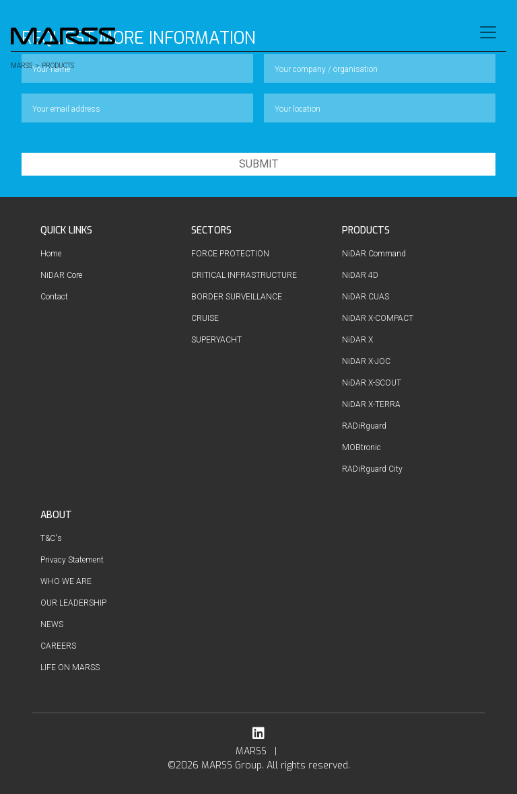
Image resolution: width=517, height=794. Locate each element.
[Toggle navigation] (488, 32)
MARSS (21, 66)
